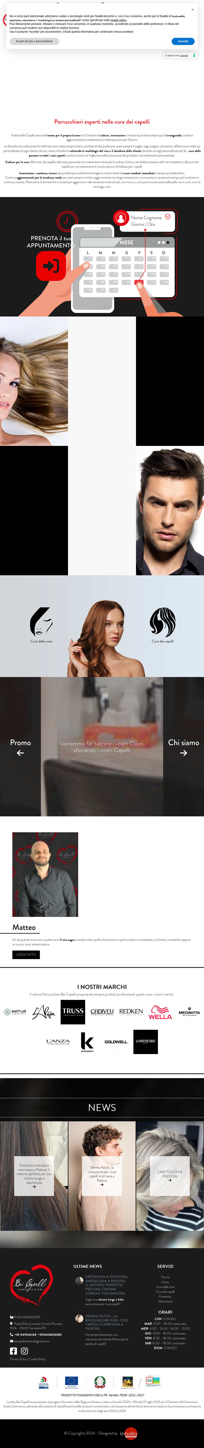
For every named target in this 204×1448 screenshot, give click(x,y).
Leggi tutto (26, 955)
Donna (165, 1277)
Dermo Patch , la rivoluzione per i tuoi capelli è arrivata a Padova (102, 1174)
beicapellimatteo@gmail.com (31, 1341)
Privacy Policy (18, 1359)
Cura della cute (165, 1287)
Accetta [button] (183, 41)
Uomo (165, 1282)
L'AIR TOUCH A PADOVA (170, 1174)
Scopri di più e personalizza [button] (34, 41)
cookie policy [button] (118, 20)
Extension (165, 1296)
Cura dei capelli (165, 1292)
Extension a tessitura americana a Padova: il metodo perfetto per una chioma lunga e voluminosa (34, 1174)
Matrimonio (165, 1301)
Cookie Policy (37, 1359)
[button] (192, 9)
